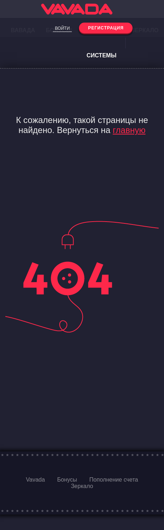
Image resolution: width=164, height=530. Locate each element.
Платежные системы (101, 42)
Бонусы (67, 480)
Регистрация (106, 27)
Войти (62, 28)
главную (129, 130)
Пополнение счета (113, 480)
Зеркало (82, 486)
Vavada (35, 480)
